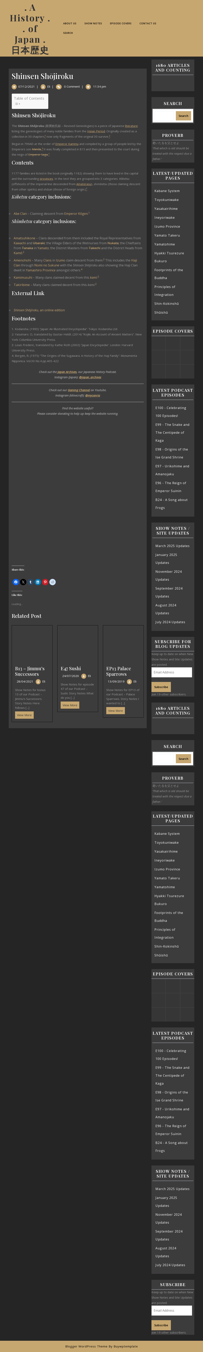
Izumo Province (167, 226)
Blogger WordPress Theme (86, 1346)
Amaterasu (83, 184)
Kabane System (167, 191)
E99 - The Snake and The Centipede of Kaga (172, 432)
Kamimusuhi (23, 277)
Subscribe (161, 687)
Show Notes (93, 23)
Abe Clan (20, 213)
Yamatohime (164, 244)
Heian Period (96, 131)
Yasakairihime (166, 208)
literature (131, 126)
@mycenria (92, 395)
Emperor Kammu (67, 144)
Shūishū (161, 312)
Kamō (18, 253)
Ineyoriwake (164, 217)
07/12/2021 (26, 86)
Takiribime (22, 285)
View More (23, 714)
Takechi (94, 248)
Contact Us (148, 23)
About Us (70, 23)
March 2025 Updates (172, 546)
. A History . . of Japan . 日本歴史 (30, 28)
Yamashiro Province (41, 270)
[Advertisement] (78, 757)
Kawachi (20, 243)
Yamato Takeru (167, 235)
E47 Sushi (71, 668)
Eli (48, 86)
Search (68, 33)
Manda (36, 149)
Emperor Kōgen (76, 213)
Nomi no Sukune (46, 265)
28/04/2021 (25, 681)
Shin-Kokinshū (166, 303)
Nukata (113, 243)
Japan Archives (67, 372)
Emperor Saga (38, 154)
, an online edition (39, 310)
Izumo (60, 260)
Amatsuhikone (24, 238)
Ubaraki (39, 243)
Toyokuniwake (166, 200)
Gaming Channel (79, 390)
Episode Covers (121, 23)
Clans (47, 260)
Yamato (43, 248)
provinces (46, 179)
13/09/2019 (116, 681)
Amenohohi (22, 260)
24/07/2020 (70, 676)
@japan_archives (90, 377)
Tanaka (27, 248)
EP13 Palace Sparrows (118, 671)
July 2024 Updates (170, 622)
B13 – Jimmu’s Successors (30, 671)
